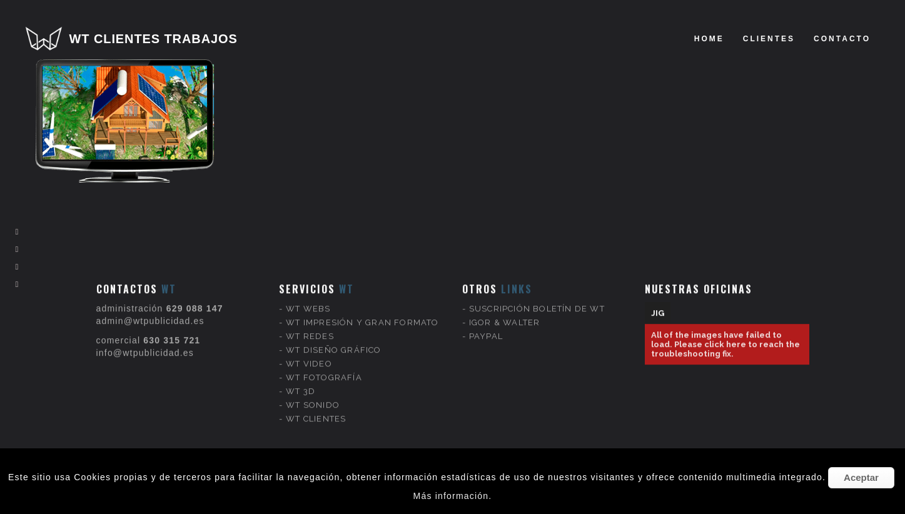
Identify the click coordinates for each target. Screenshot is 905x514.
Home (709, 38)
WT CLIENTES (316, 409)
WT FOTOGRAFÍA (324, 368)
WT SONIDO (313, 395)
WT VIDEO (309, 354)
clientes (769, 38)
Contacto (842, 38)
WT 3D (300, 381)
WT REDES (310, 326)
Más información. (452, 496)
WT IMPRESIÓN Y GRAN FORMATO (362, 313)
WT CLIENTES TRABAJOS (153, 39)
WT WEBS (308, 299)
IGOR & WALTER (504, 313)
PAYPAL (486, 326)
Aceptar (861, 477)
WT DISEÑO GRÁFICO (333, 340)
